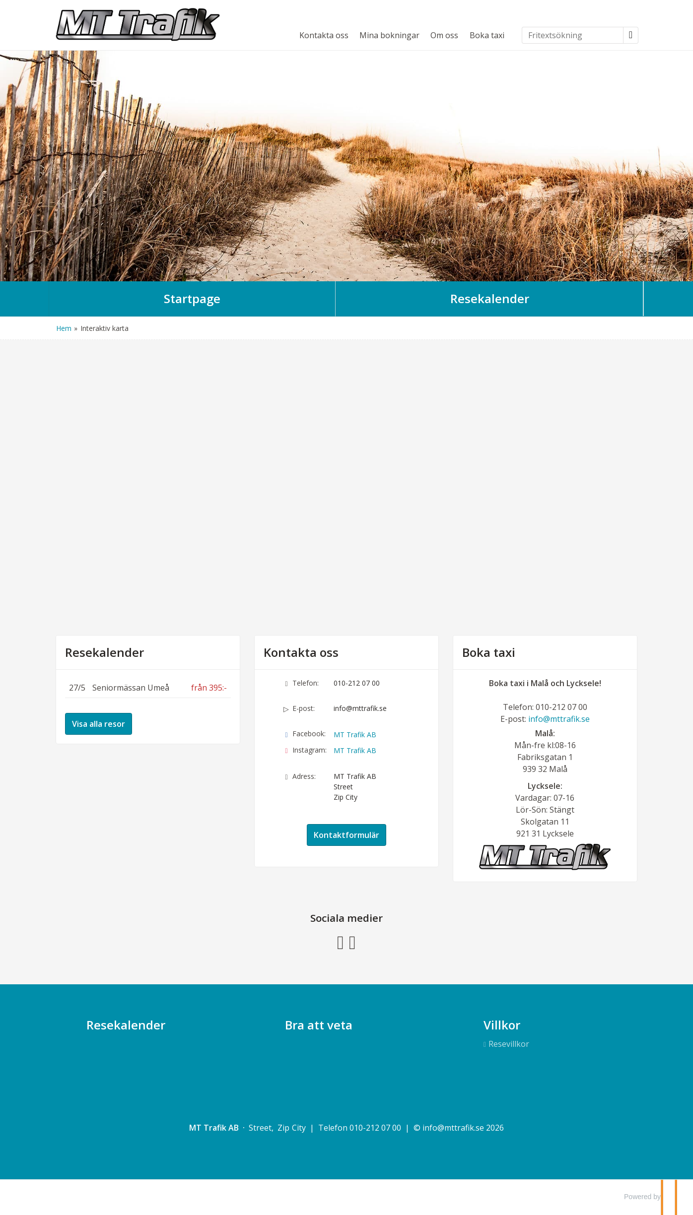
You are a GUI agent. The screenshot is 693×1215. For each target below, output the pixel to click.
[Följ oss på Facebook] (340, 941)
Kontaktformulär (346, 835)
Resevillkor (508, 1043)
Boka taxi (487, 35)
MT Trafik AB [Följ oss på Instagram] (355, 750)
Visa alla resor (98, 723)
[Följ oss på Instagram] (352, 941)
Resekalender (104, 652)
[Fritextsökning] (573, 35)
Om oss (444, 35)
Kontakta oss (323, 35)
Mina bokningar (389, 35)
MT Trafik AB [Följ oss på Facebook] (355, 734)
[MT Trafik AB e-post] (453, 1127)
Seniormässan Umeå (130, 687)
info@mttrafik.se (360, 708)
